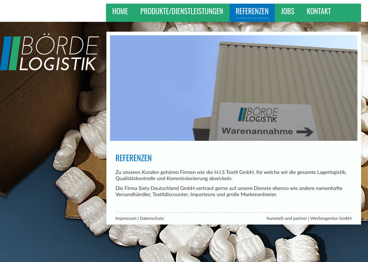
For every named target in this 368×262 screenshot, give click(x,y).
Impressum (126, 218)
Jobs (287, 10)
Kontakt (319, 10)
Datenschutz (152, 218)
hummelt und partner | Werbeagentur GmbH (309, 218)
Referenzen (252, 10)
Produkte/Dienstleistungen (181, 10)
